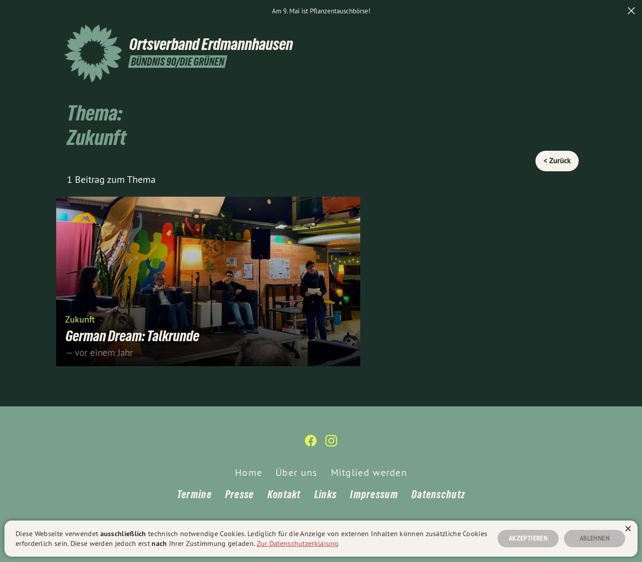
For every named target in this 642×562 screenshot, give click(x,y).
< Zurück (557, 160)
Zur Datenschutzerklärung (298, 543)
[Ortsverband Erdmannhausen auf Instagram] (573, 33)
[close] (631, 11)
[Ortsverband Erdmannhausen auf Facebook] (559, 33)
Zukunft (80, 319)
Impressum (374, 494)
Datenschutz (438, 494)
